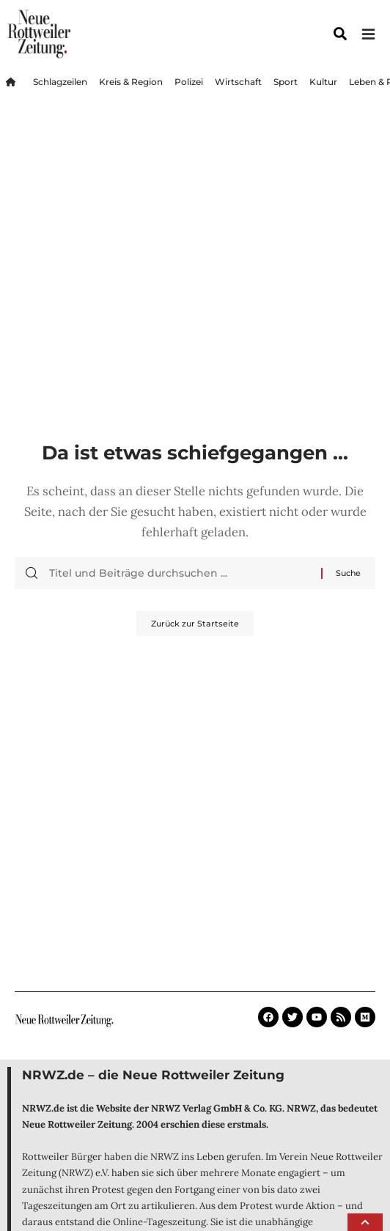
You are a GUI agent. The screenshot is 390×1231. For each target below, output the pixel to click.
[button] (365, 1222)
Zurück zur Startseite (195, 623)
